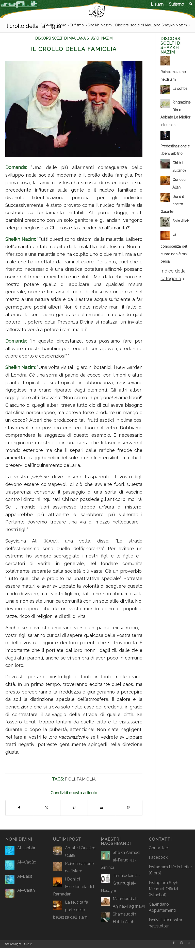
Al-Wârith (26, 890)
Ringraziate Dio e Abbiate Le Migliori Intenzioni (175, 113)
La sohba (179, 89)
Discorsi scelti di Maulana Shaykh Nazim (73, 38)
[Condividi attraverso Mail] (101, 808)
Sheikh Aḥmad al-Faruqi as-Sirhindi (120, 860)
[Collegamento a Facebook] (173, 943)
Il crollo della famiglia (33, 26)
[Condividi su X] (46, 808)
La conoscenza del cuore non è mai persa (173, 247)
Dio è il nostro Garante (172, 204)
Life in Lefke (180, 867)
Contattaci (159, 847)
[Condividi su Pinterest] (74, 808)
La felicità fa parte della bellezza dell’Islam (70, 910)
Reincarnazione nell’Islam (173, 75)
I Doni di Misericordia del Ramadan (73, 886)
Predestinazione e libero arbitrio (175, 150)
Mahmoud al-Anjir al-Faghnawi (129, 902)
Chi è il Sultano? (179, 167)
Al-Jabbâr (26, 847)
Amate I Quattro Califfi (80, 851)
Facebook (158, 857)
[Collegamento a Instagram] (128, 808)
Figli (70, 779)
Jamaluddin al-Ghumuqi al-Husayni (120, 883)
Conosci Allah (179, 183)
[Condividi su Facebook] (19, 808)
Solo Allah (180, 221)
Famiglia (86, 779)
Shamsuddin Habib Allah (124, 918)
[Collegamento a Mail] (189, 943)
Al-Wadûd (26, 862)
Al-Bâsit (24, 876)
